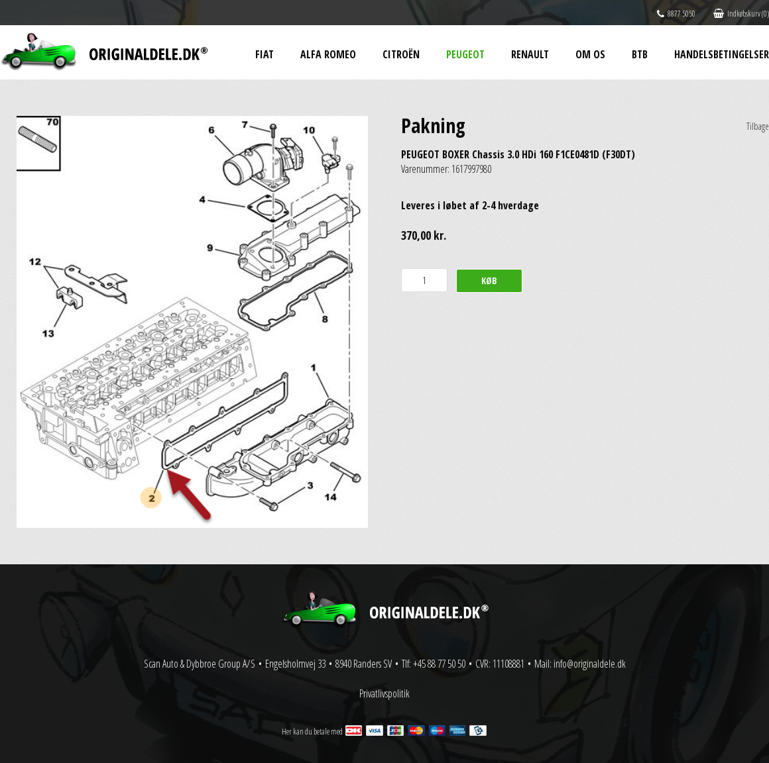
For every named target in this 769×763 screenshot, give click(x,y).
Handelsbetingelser (721, 54)
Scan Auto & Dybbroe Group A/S (199, 663)
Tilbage (757, 126)
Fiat (264, 54)
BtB (640, 54)
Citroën (401, 54)
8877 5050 (676, 13)
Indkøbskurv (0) (741, 13)
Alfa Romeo (328, 54)
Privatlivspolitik (384, 693)
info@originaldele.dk (590, 663)
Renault (530, 54)
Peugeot (465, 54)
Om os (590, 54)
